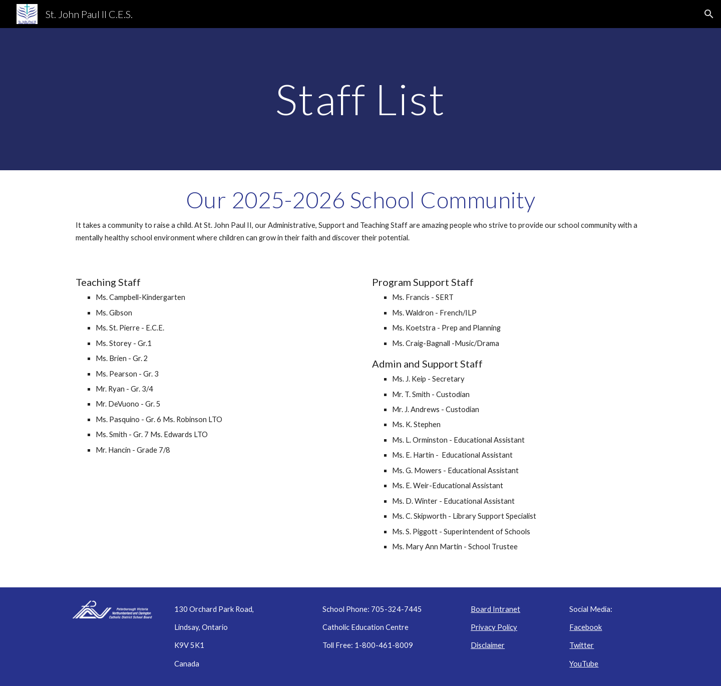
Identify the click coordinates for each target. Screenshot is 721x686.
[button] (709, 14)
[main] (360, 99)
